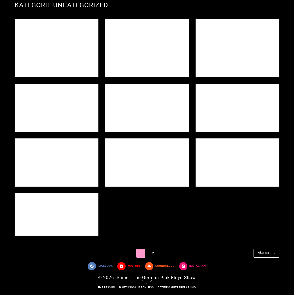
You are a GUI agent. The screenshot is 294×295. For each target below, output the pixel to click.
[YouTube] (129, 266)
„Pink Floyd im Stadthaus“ (234, 37)
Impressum (106, 287)
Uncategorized (33, 27)
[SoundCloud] (160, 266)
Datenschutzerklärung (177, 287)
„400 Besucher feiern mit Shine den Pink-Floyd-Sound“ (142, 42)
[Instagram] (192, 266)
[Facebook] (100, 266)
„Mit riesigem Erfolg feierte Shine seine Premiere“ (228, 162)
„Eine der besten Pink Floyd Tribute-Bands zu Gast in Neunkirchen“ (236, 108)
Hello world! (37, 37)
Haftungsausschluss (136, 287)
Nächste (266, 253)
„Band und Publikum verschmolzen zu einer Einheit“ (50, 162)
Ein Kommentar (162, 123)
